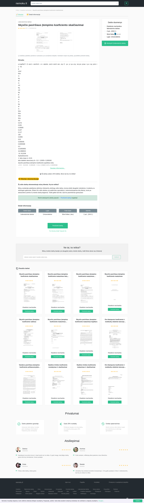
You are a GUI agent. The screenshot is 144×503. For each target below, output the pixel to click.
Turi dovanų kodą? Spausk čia (57, 231)
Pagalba (82, 482)
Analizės (18, 489)
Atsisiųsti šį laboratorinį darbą (115, 43)
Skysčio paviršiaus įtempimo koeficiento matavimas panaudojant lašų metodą (86, 276)
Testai (35, 491)
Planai (75, 493)
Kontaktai (96, 482)
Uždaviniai (51, 491)
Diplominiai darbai (29, 489)
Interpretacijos (48, 489)
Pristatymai (98, 491)
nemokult (21, 3)
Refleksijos (83, 493)
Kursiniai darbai (70, 489)
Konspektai (59, 489)
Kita (68, 491)
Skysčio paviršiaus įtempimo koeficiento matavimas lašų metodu (58, 276)
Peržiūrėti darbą (58, 225)
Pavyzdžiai (106, 489)
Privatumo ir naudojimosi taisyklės (118, 482)
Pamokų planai (65, 493)
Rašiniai (115, 489)
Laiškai (74, 491)
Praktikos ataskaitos (85, 491)
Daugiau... (101, 501)
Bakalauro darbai (52, 493)
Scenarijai (93, 493)
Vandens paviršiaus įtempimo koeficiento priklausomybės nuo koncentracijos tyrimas (29, 367)
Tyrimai (42, 491)
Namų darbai (96, 489)
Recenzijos (19, 491)
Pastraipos (108, 491)
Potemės (117, 491)
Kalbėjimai (18, 493)
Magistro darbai (40, 493)
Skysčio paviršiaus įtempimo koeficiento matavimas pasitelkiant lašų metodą (58, 322)
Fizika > (18, 10)
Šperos (27, 491)
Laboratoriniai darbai (27, 214)
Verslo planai (28, 493)
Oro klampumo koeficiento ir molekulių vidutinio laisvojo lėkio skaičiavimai (115, 367)
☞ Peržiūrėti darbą (65, 198)
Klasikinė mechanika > (26, 10)
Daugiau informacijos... (57, 168)
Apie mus (68, 482)
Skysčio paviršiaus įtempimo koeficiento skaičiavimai (48, 10)
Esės (39, 489)
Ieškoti (116, 257)
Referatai (60, 491)
